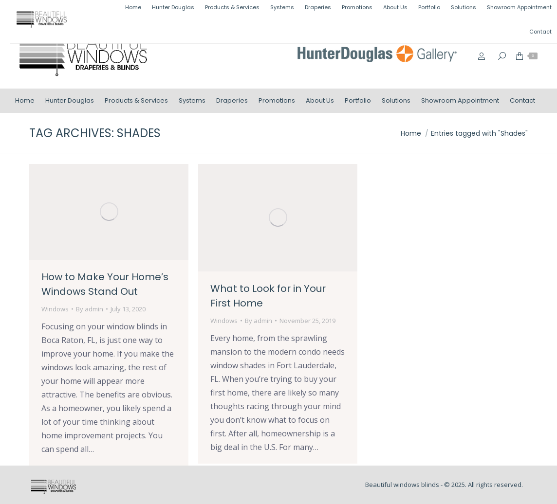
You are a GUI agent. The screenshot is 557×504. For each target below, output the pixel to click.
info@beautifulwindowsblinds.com (483, 11)
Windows (55, 309)
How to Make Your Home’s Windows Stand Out (104, 284)
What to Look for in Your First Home (268, 296)
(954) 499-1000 (384, 11)
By (89, 309)
